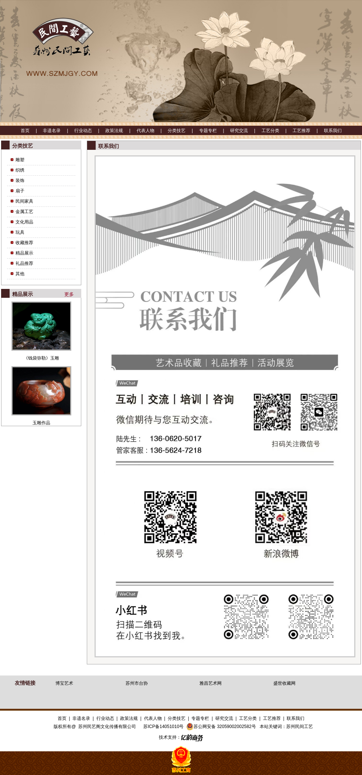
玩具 (20, 232)
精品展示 (24, 253)
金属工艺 (24, 211)
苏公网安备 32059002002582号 (221, 726)
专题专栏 (200, 718)
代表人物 (153, 718)
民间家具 (24, 201)
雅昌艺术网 (210, 683)
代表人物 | (152, 130)
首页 (62, 718)
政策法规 (129, 718)
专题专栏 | (214, 130)
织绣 (20, 170)
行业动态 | (89, 130)
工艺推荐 (272, 718)
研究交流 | (245, 130)
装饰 (20, 180)
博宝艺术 (64, 683)
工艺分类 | (277, 130)
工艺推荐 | (308, 130)
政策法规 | (120, 130)
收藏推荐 (24, 242)
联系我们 (333, 130)
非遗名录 (81, 718)
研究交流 (224, 718)
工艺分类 (248, 718)
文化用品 (24, 222)
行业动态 (105, 718)
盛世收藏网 (284, 683)
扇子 (20, 190)
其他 (20, 273)
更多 (69, 294)
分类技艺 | (183, 130)
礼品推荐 (24, 263)
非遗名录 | (58, 130)
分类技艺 (176, 718)
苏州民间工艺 (299, 726)
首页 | (32, 130)
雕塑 (20, 159)
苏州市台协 (137, 683)
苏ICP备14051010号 (163, 726)
